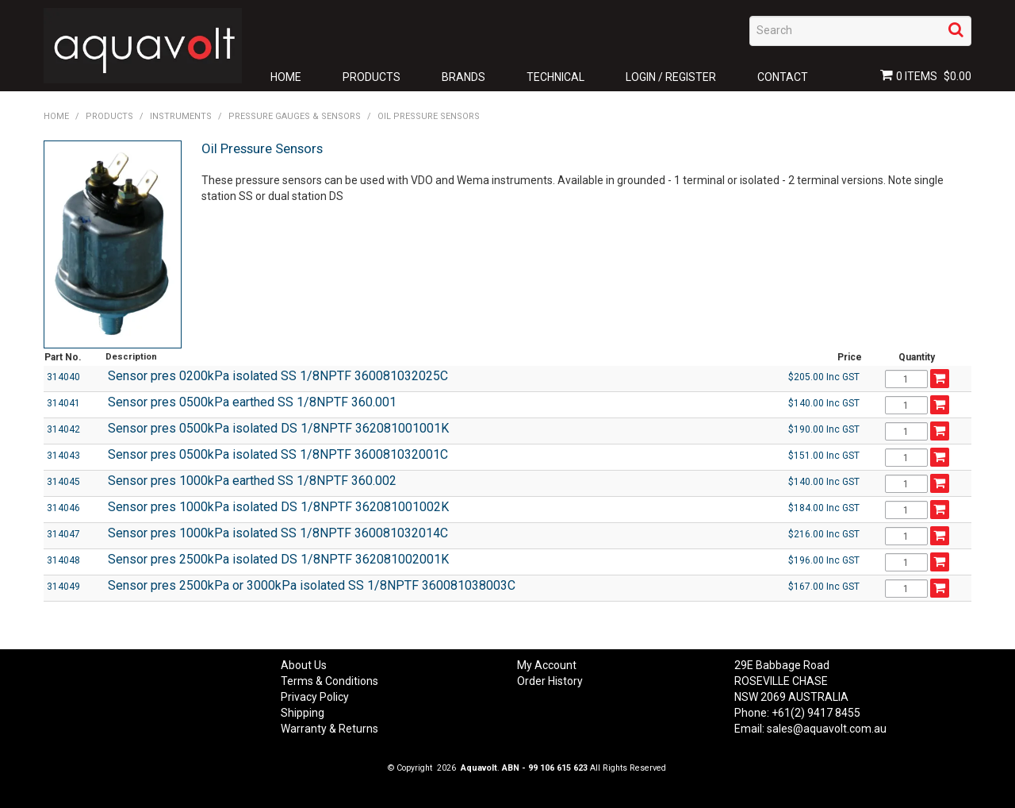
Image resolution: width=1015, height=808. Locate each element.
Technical (555, 77)
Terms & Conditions (329, 681)
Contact (782, 77)
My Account (546, 665)
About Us (304, 665)
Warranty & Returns (329, 728)
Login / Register (671, 77)
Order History (550, 681)
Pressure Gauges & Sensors (294, 116)
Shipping (302, 712)
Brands (463, 77)
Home (285, 77)
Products (371, 77)
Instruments (181, 116)
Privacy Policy (315, 697)
